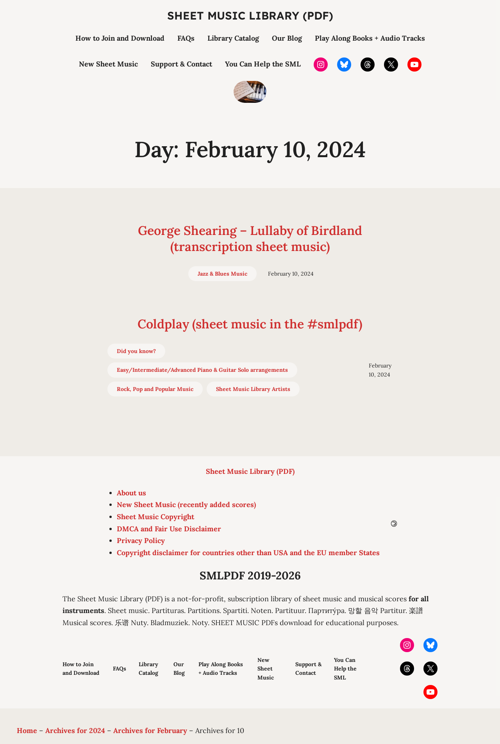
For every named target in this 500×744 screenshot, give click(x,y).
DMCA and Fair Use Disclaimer (169, 528)
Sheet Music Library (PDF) (250, 15)
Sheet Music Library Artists (253, 389)
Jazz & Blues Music (222, 273)
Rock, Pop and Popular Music (155, 389)
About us (131, 492)
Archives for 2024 (75, 730)
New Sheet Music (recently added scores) (186, 504)
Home (27, 730)
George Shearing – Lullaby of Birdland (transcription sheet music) (250, 238)
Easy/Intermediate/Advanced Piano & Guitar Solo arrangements (202, 369)
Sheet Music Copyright (155, 516)
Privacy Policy (141, 540)
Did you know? (136, 351)
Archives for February (150, 730)
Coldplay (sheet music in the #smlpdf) (250, 324)
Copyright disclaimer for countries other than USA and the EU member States (248, 552)
